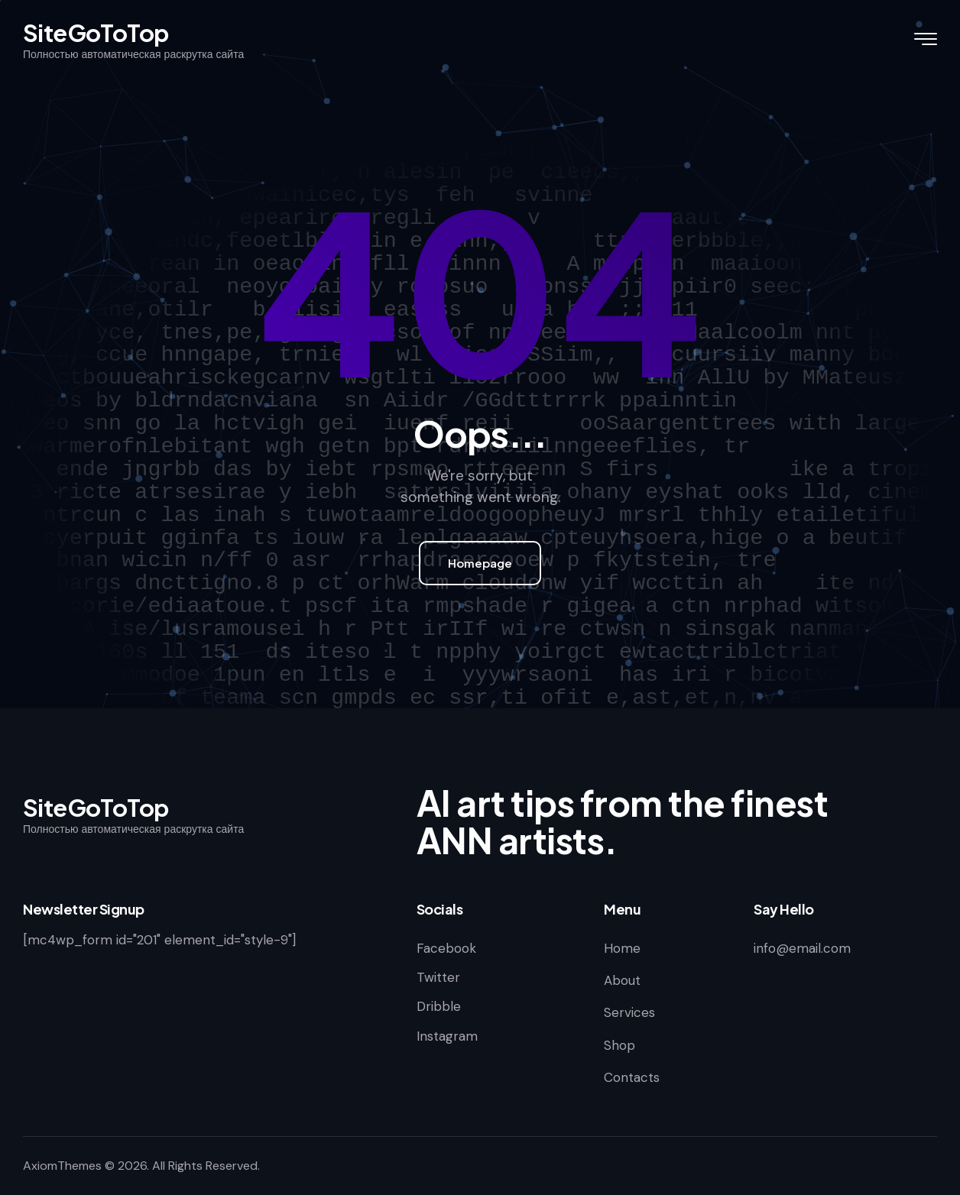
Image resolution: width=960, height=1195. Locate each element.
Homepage (480, 562)
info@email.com (802, 948)
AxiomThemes (62, 1166)
